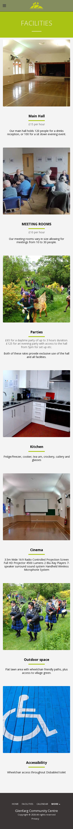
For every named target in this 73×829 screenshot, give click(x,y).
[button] (4, 6)
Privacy (35, 818)
